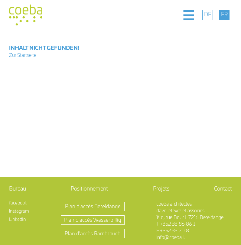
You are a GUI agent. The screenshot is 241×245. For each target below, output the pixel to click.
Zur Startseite (22, 55)
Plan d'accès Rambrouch (93, 233)
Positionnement (89, 189)
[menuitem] (207, 15)
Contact (223, 189)
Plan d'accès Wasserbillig (92, 220)
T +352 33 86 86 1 (175, 224)
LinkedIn (17, 219)
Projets (161, 189)
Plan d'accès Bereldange (93, 206)
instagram (19, 211)
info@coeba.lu (171, 237)
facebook (18, 203)
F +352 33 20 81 (173, 230)
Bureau (17, 189)
